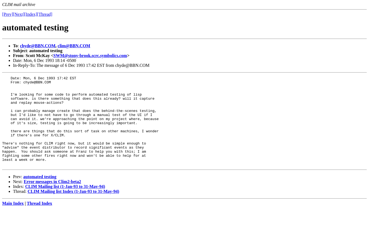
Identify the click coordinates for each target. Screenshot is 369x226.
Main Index (13, 221)
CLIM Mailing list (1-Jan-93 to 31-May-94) (65, 204)
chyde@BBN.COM (38, 45)
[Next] (18, 14)
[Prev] (7, 14)
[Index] (30, 14)
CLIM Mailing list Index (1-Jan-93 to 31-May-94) (73, 209)
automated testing (39, 194)
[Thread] (44, 14)
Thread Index (39, 221)
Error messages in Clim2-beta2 (52, 199)
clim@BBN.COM (74, 45)
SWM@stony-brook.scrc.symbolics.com (90, 55)
